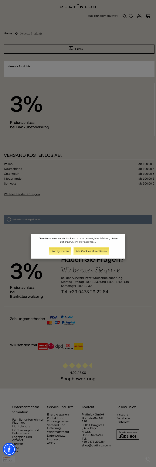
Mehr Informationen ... (84, 244)
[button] (9, 449)
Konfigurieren (60, 253)
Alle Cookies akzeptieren (91, 253)
